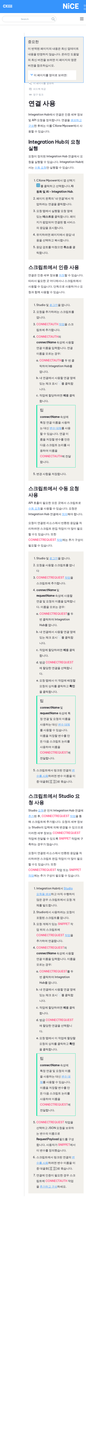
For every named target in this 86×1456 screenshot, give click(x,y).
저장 (61, 275)
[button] (53, 19)
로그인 (53, 305)
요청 (41, 810)
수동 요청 (40, 167)
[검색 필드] (29, 19)
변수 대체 (55, 428)
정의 (65, 514)
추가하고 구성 (48, 1186)
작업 (61, 324)
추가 (31, 816)
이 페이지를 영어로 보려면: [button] (49, 75)
